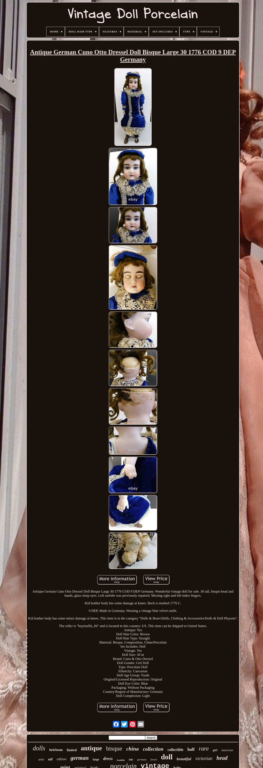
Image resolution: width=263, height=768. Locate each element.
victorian (203, 758)
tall (50, 759)
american (227, 750)
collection (153, 749)
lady (131, 759)
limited (72, 750)
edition (61, 759)
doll (166, 757)
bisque (114, 748)
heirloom (56, 750)
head (222, 758)
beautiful (184, 759)
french (154, 759)
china (132, 749)
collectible (175, 750)
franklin (121, 760)
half (191, 749)
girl (215, 750)
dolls (39, 748)
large (96, 759)
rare (204, 748)
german (79, 758)
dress (108, 758)
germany (142, 759)
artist (41, 759)
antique (91, 748)
